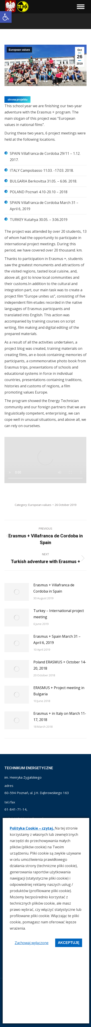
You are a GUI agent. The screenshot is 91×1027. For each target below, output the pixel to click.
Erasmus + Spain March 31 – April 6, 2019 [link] (57, 639)
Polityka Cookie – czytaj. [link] (32, 828)
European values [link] (19, 49)
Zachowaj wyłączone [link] (32, 942)
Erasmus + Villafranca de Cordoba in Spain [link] (53, 588)
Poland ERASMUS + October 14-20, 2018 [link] (59, 665)
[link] (6, 17)
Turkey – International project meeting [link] (58, 613)
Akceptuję (68, 943)
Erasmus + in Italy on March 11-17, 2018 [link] (59, 716)
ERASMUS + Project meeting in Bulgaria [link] (58, 690)
